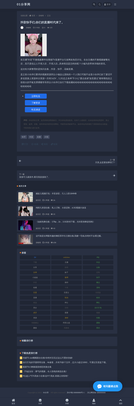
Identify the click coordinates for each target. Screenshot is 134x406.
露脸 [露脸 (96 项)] (98, 323)
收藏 (34, 144)
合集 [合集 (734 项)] (98, 267)
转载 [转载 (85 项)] (98, 318)
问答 (67, 402)
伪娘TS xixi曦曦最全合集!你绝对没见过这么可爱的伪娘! (48, 357)
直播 (39, 137)
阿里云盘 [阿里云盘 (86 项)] (66, 323)
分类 (40, 402)
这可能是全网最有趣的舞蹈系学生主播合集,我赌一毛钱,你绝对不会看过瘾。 (69, 236)
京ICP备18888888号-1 (76, 392)
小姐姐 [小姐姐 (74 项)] (35, 277)
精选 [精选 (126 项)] (35, 302)
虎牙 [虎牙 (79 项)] (35, 313)
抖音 (31, 137)
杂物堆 (41, 15)
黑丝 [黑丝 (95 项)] (98, 328)
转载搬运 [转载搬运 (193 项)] (35, 323)
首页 (33, 15)
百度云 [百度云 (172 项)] (66, 292)
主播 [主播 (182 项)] (66, 262)
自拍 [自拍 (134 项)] (66, 308)
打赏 (25, 144)
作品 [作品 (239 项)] (98, 262)
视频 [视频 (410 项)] (98, 313)
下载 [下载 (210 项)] (35, 262)
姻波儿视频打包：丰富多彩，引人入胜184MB (56, 193)
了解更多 (35, 102)
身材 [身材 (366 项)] (66, 318)
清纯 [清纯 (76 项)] (98, 287)
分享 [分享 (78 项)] (35, 267)
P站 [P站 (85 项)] (98, 257)
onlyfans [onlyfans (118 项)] (66, 257)
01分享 (46, 392)
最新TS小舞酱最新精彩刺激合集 (37, 367)
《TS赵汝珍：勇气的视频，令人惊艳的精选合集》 (45, 371)
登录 (107, 4)
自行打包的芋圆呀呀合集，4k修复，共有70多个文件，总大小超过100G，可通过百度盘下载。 (65, 362)
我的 (93, 402)
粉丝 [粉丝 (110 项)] (98, 297)
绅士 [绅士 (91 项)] (66, 302)
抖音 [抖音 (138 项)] (35, 282)
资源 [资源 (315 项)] (35, 318)
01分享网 (23, 4)
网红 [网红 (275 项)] (98, 302)
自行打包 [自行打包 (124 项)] (98, 308)
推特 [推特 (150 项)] (66, 282)
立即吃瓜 (35, 96)
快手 (24, 137)
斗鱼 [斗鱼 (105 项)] (66, 287)
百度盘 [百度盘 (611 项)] (98, 292)
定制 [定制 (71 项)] (98, 272)
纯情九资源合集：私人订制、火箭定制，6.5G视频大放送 (61, 207)
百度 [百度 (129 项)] (35, 292)
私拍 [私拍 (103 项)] (66, 297)
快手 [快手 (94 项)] (98, 277)
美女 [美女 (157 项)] (35, 308)
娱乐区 (38, 200)
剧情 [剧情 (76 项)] (66, 267)
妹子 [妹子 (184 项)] (66, 272)
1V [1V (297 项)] (35, 257)
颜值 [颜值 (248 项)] (35, 328)
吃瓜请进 (35, 109)
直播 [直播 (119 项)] (35, 297)
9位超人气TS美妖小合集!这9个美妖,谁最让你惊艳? (45, 376)
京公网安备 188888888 (96, 392)
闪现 (46, 137)
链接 (54, 144)
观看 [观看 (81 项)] (66, 313)
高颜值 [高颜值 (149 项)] (66, 328)
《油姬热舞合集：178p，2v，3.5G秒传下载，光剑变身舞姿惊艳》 (65, 221)
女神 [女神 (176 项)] (35, 272)
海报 (44, 144)
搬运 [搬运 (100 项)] (98, 282)
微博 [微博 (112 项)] (66, 277)
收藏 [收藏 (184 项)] (35, 287)
